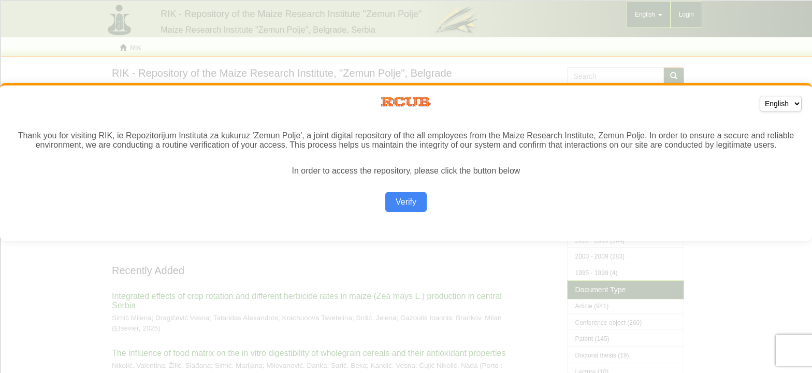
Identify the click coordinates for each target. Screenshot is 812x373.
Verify (406, 201)
